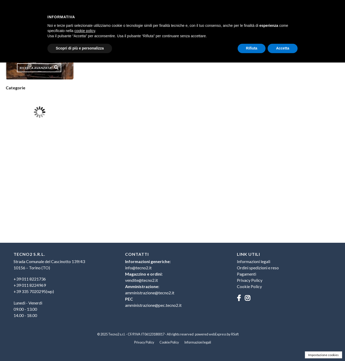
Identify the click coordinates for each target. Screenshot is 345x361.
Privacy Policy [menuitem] (249, 280)
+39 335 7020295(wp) (34, 291)
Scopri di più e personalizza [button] (80, 48)
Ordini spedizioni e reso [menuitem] (258, 267)
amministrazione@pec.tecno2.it (153, 305)
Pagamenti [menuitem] (246, 273)
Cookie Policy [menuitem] (249, 286)
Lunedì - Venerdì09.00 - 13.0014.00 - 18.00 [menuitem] (28, 309)
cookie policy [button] (85, 31)
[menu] (61, 288)
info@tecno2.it (138, 267)
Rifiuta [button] (251, 48)
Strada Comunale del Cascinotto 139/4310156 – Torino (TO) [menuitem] (49, 264)
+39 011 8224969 (30, 285)
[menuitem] (61, 285)
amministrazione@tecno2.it (149, 292)
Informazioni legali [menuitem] (253, 261)
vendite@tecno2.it (141, 280)
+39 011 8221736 (30, 278)
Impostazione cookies (323, 355)
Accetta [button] (282, 48)
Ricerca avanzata (36, 68)
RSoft (235, 334)
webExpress (217, 334)
